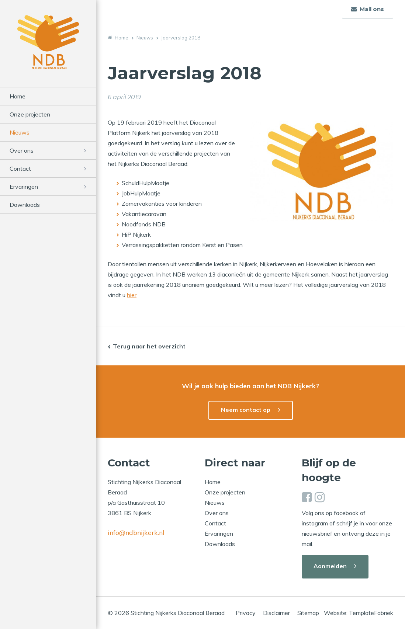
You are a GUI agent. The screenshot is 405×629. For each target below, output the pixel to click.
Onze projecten (30, 114)
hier (131, 295)
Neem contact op (245, 409)
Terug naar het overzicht (149, 346)
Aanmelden (330, 566)
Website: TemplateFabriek (358, 612)
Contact (20, 168)
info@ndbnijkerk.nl (136, 532)
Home (17, 96)
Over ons (22, 150)
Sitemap (308, 612)
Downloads (25, 204)
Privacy (246, 612)
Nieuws (20, 132)
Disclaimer (276, 612)
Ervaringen (24, 186)
